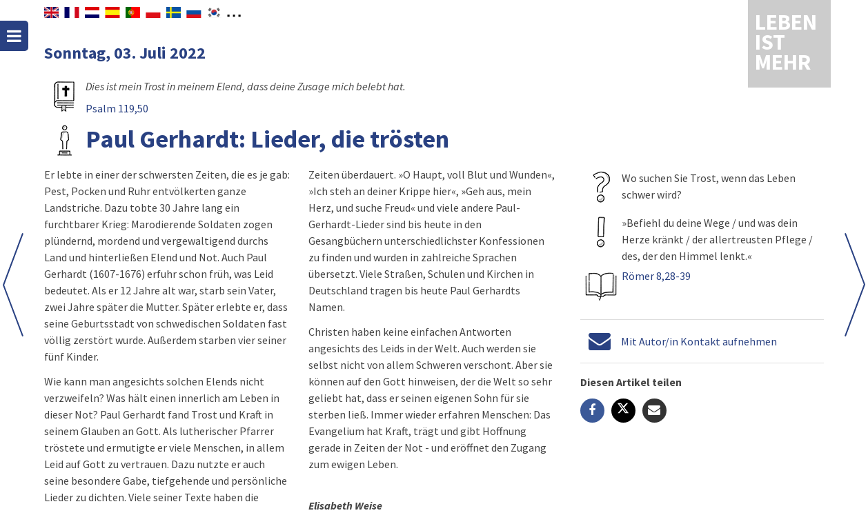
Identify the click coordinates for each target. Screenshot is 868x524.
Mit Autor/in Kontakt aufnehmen (699, 341)
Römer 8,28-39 (656, 276)
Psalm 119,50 (117, 108)
